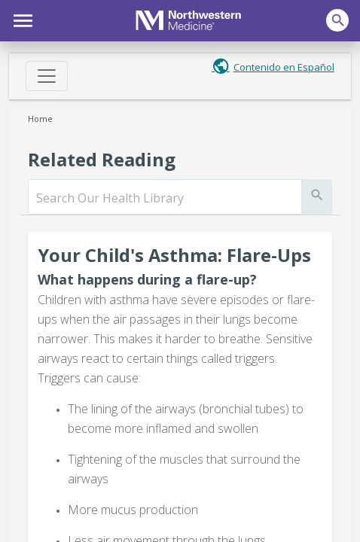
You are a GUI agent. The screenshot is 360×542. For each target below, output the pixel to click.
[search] (165, 198)
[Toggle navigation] (47, 76)
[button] (21, 19)
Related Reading (101, 159)
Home (40, 118)
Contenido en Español (283, 67)
